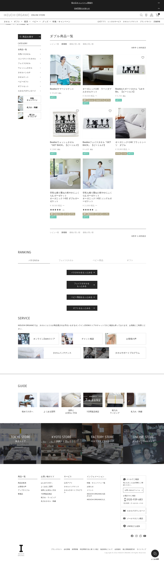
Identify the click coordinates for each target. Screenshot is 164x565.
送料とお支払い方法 (48, 490)
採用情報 (75, 549)
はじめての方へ (47, 483)
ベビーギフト (23, 82)
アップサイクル (24, 490)
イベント (90, 490)
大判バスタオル (24, 54)
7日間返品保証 (46, 494)
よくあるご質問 (47, 487)
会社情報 (67, 549)
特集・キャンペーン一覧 (96, 483)
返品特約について (106, 549)
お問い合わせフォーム (132, 490)
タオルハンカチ (24, 72)
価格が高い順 (88, 44)
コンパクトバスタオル (27, 59)
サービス (68, 477)
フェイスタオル (24, 63)
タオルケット (23, 77)
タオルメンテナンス (130, 21)
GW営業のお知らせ (82, 8)
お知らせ (90, 487)
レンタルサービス (114, 21)
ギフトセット (23, 86)
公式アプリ (102, 21)
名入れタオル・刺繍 (48, 501)
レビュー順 (54, 44)
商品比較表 (22, 483)
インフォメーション (95, 477)
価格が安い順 (74, 44)
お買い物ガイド (47, 477)
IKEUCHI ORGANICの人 (96, 499)
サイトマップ (141, 549)
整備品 (20, 494)
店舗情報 (156, 21)
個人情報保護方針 (129, 549)
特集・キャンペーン (61, 21)
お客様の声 (22, 487)
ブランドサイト (146, 21)
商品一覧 (22, 477)
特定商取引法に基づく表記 (89, 549)
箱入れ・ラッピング (48, 497)
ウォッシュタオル (25, 68)
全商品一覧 (22, 49)
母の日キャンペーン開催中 (82, 3)
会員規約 (118, 549)
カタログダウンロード (27, 91)
